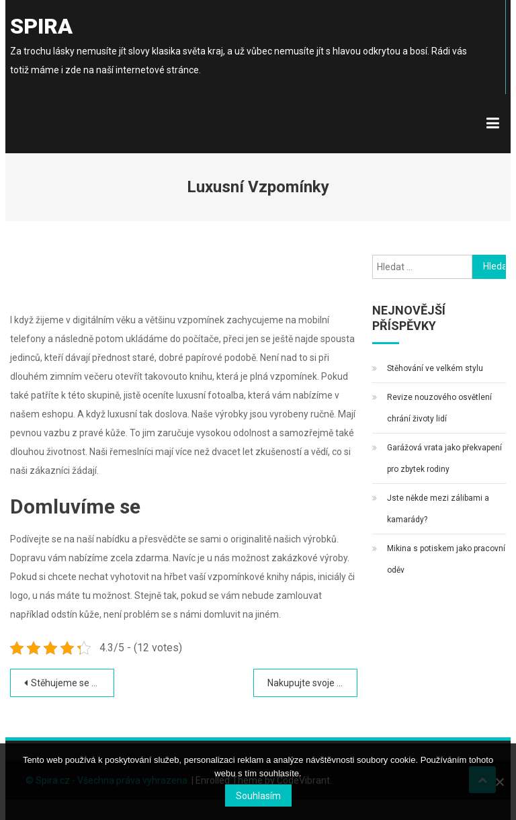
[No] (499, 781)
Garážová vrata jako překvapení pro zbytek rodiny (444, 458)
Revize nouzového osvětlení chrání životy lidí (439, 408)
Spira (41, 26)
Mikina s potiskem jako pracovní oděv (446, 559)
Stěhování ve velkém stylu (435, 368)
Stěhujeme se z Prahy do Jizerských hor (72, 683)
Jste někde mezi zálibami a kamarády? (438, 508)
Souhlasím (258, 795)
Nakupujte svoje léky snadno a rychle (312, 683)
